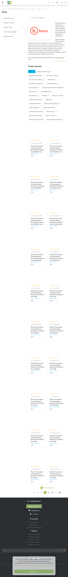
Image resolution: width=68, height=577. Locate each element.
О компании (34, 519)
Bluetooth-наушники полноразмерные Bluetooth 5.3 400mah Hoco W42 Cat (56, 330)
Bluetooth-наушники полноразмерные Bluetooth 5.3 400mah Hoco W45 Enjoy (37, 366)
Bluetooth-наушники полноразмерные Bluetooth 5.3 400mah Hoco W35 (56, 293)
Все (60, 492)
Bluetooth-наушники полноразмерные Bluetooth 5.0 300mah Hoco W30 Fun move (37, 221)
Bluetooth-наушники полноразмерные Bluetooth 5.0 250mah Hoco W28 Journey (37, 149)
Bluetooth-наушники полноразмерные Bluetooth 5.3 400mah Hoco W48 (56, 366)
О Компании (34, 522)
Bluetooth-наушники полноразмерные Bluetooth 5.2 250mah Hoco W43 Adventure (56, 221)
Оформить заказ (8, 36)
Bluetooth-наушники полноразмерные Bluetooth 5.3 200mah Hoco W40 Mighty (37, 257)
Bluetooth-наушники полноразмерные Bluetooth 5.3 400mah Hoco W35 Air (37, 330)
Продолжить (34, 571)
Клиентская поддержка (10, 31)
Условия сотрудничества (34, 527)
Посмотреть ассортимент (58, 61)
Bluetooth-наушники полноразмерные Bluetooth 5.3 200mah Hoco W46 (37, 293)
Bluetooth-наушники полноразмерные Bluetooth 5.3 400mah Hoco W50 (37, 402)
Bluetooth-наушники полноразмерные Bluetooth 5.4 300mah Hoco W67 (56, 474)
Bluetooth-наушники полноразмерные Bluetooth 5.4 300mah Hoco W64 (37, 474)
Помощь (34, 531)
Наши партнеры (34, 525)
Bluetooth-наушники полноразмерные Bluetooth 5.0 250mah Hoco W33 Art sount (56, 149)
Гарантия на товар (9, 22)
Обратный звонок (34, 506)
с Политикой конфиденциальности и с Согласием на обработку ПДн (34, 565)
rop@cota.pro (35, 510)
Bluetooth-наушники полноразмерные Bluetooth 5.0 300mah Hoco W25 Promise (56, 185)
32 (52, 492)
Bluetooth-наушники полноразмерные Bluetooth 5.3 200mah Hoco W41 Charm (56, 257)
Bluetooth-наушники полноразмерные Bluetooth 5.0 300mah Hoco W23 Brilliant (37, 185)
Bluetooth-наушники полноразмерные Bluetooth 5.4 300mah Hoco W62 (56, 438)
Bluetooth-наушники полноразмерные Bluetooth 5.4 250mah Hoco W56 (37, 438)
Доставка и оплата (9, 18)
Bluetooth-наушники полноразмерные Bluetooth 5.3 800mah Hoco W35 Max (56, 402)
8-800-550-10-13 (35, 501)
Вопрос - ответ (8, 27)
